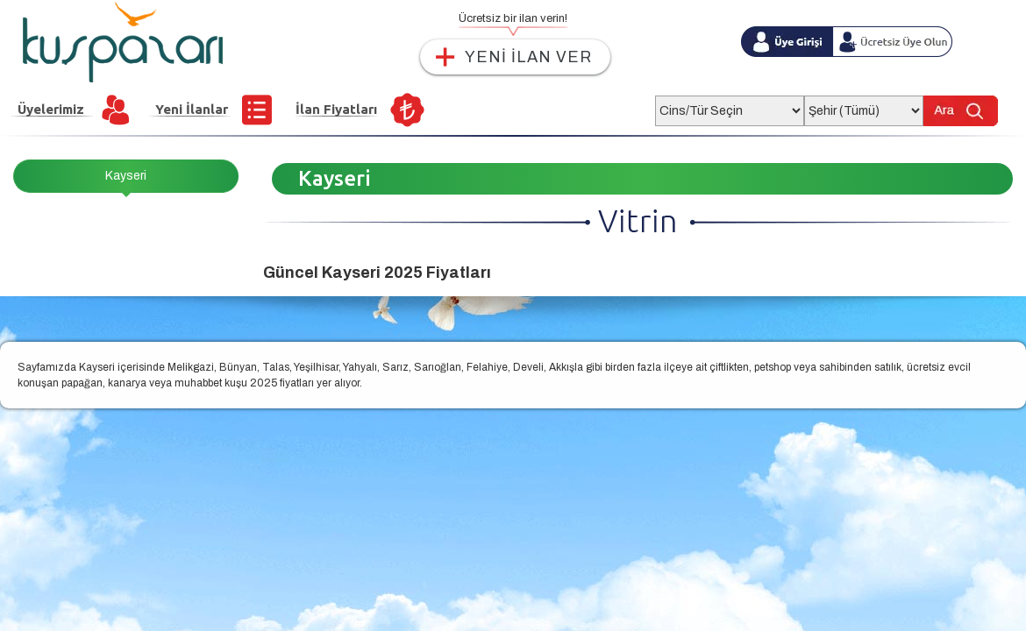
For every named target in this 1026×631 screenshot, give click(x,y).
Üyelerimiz (51, 109)
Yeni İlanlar (191, 109)
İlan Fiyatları (336, 109)
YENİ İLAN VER (528, 57)
